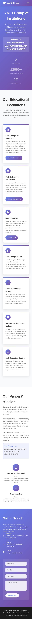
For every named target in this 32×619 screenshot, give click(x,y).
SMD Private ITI (11, 219)
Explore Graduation (14, 200)
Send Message (12, 596)
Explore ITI (12, 238)
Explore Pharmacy (14, 158)
